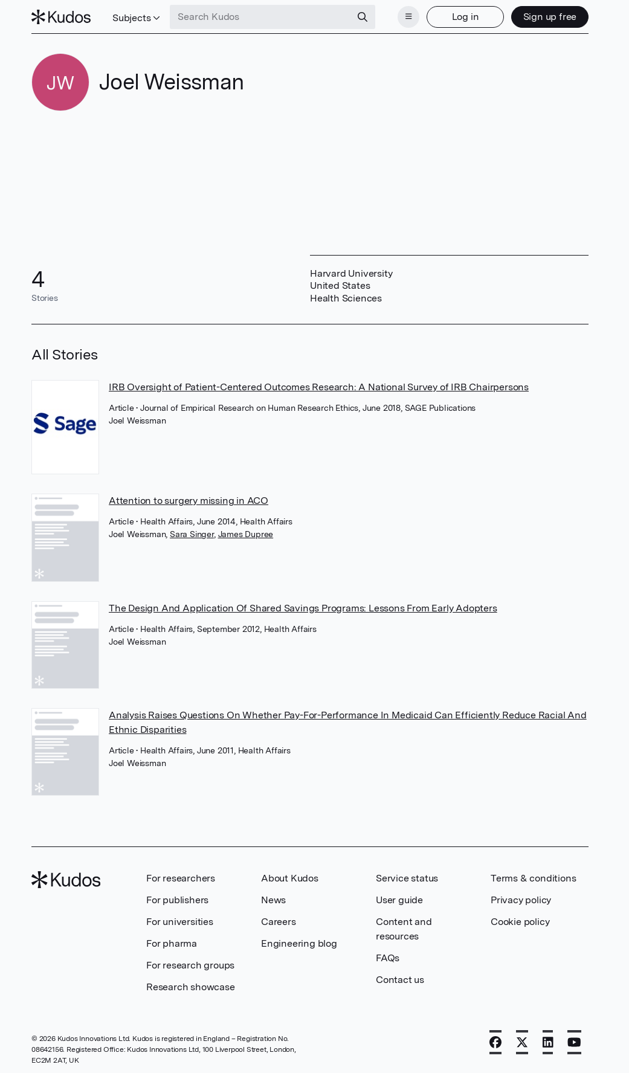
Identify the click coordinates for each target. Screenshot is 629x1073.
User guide (399, 900)
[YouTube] (574, 1042)
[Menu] (408, 17)
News (273, 900)
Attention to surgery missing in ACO (188, 500)
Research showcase (190, 987)
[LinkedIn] (548, 1042)
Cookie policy (520, 921)
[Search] (362, 16)
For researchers (180, 878)
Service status (407, 878)
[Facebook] (495, 1042)
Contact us (400, 979)
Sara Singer (192, 534)
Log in (465, 16)
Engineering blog (299, 943)
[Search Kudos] (260, 16)
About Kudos (289, 878)
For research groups (190, 965)
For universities (179, 921)
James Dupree (246, 534)
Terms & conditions (533, 878)
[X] (522, 1042)
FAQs (387, 958)
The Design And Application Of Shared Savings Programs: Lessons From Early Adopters (303, 608)
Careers (278, 921)
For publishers (177, 900)
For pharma (171, 943)
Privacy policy (521, 900)
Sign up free (550, 16)
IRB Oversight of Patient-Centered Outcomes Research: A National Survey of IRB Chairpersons (319, 387)
